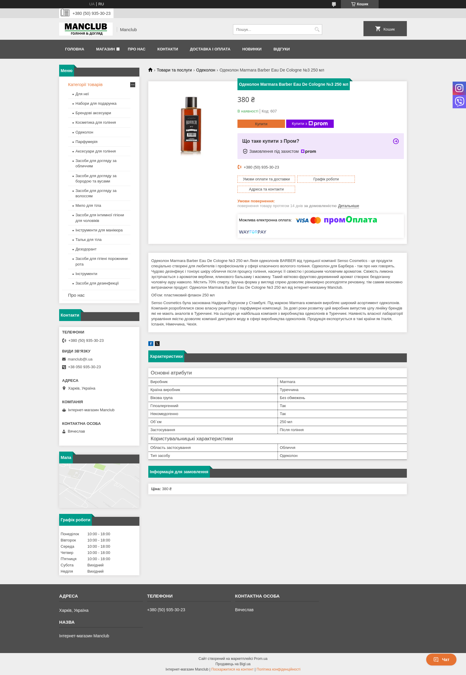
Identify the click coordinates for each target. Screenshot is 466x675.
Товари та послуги (174, 70)
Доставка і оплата (210, 49)
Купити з (310, 123)
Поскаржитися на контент (232, 669)
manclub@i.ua (80, 359)
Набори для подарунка (95, 103)
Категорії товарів (85, 84)
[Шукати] (317, 29)
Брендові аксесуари (93, 113)
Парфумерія (86, 141)
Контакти (167, 49)
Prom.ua (260, 659)
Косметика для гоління (95, 122)
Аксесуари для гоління (95, 151)
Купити (261, 124)
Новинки (252, 49)
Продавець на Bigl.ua (233, 664)
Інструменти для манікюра (99, 230)
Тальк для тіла (88, 239)
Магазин (105, 49)
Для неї (82, 94)
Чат (441, 659)
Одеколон (205, 70)
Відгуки (281, 49)
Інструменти (86, 273)
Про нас (136, 49)
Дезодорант (86, 249)
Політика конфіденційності (278, 669)
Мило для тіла (88, 205)
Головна (74, 49)
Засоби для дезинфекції (97, 283)
